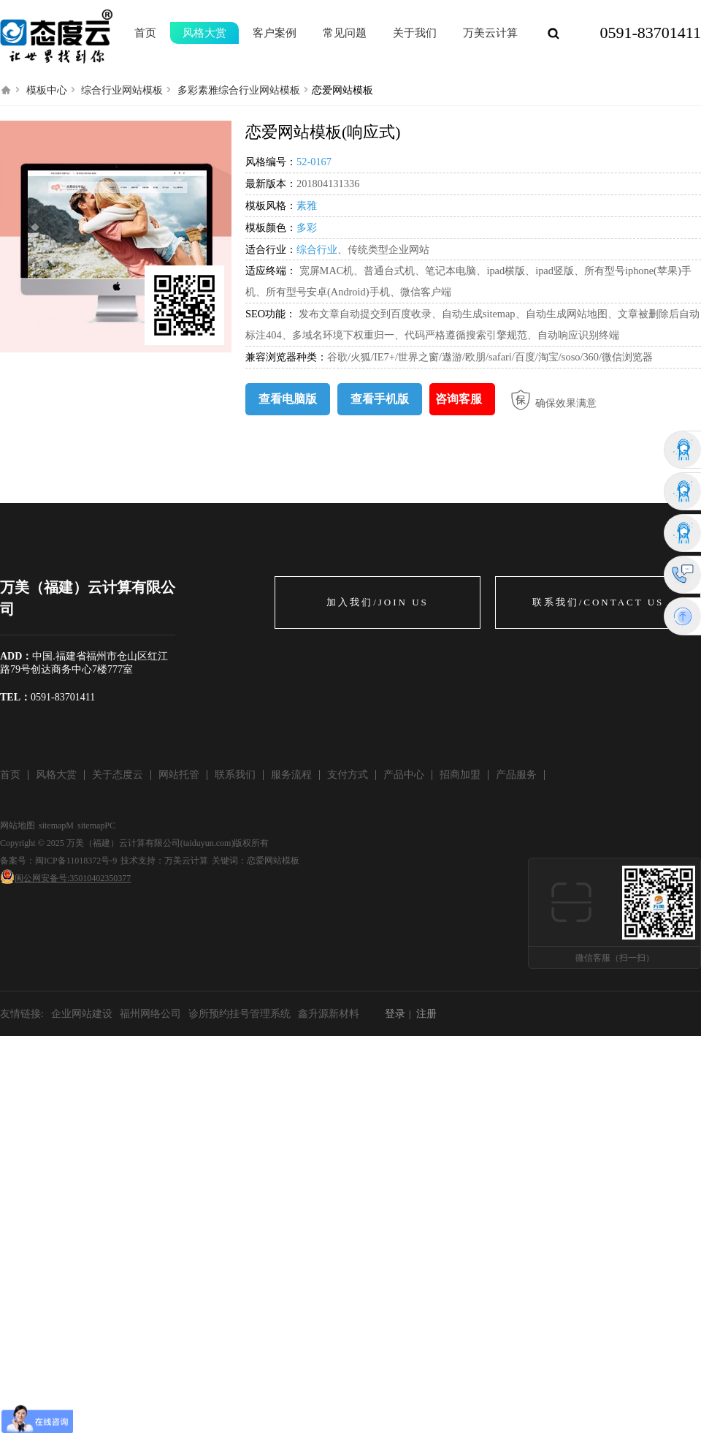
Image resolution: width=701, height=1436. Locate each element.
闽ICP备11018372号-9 (76, 860)
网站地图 (17, 825)
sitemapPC (96, 825)
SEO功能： (272, 314)
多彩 (306, 227)
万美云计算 (186, 860)
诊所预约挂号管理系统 (239, 1013)
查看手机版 (379, 399)
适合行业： (270, 249)
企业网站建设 (81, 1013)
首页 (145, 33)
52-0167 (314, 161)
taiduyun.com (207, 843)
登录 (395, 1013)
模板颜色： (270, 227)
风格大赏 (204, 33)
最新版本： (270, 183)
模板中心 (46, 90)
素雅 (306, 205)
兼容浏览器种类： (286, 357)
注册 (426, 1013)
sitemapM (56, 825)
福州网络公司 (150, 1013)
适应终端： (270, 270)
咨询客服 (458, 399)
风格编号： (270, 161)
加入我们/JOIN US (377, 602)
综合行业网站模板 (122, 90)
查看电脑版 (287, 399)
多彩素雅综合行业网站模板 (238, 90)
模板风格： (270, 205)
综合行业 (316, 249)
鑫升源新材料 (328, 1013)
